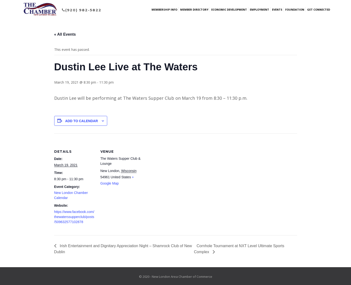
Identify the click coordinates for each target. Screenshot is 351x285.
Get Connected (318, 9)
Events (277, 9)
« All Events (65, 34)
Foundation (294, 9)
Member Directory (194, 9)
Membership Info (164, 9)
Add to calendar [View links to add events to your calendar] (81, 121)
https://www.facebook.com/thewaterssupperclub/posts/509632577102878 (74, 217)
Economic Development (229, 9)
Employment (259, 9)
